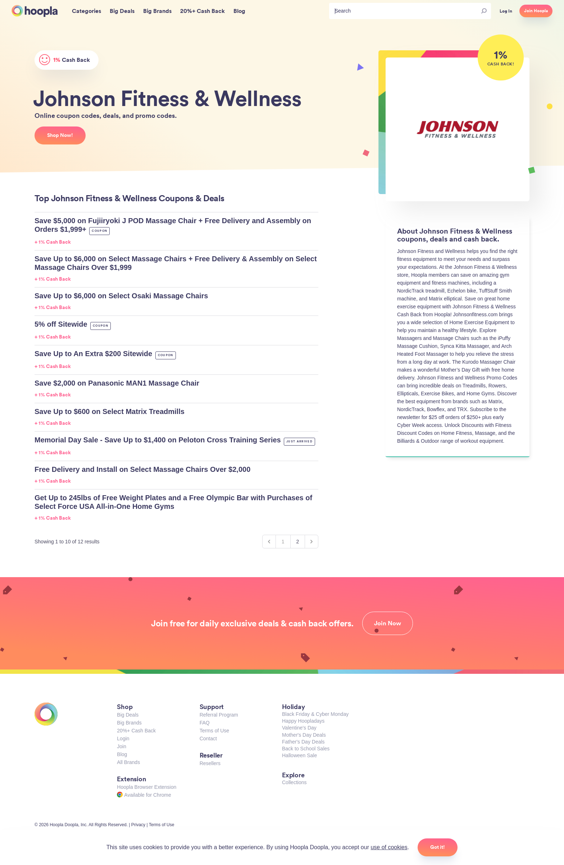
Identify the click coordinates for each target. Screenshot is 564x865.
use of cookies (388, 847)
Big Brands (129, 723)
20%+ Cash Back (136, 730)
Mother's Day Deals (304, 735)
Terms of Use (214, 730)
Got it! (437, 847)
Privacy (138, 824)
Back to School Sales (305, 748)
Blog (122, 754)
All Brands (128, 762)
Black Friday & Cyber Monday (315, 714)
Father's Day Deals (303, 742)
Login (123, 738)
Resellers (210, 763)
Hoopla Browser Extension (146, 787)
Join (121, 746)
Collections (294, 782)
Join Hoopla (536, 11)
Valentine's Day (299, 728)
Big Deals (127, 715)
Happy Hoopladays (303, 721)
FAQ (205, 723)
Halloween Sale (299, 755)
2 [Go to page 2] (297, 541)
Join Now (387, 623)
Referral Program (219, 715)
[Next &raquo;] (311, 541)
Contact (208, 738)
